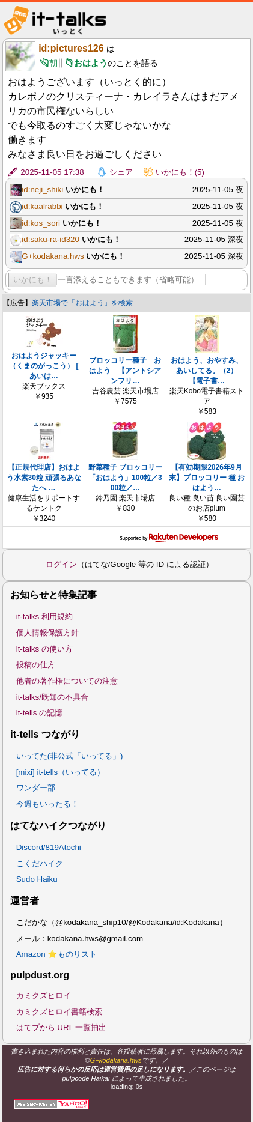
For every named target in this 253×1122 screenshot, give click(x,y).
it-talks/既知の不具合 (52, 697)
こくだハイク (39, 863)
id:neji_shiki (42, 189)
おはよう (91, 63)
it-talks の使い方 (44, 648)
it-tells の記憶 (39, 712)
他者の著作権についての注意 (67, 680)
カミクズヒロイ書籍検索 (59, 1011)
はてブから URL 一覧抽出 (61, 1027)
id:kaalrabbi (42, 206)
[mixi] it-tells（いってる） (60, 772)
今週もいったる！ (47, 803)
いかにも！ (32, 279)
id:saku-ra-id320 (50, 239)
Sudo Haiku (37, 879)
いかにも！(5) (180, 172)
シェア (121, 172)
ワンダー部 (35, 787)
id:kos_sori (41, 223)
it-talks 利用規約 (44, 616)
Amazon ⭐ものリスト (56, 954)
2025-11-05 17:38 (52, 172)
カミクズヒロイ (43, 995)
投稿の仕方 (35, 664)
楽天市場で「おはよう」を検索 (82, 303)
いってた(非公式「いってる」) (69, 755)
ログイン (61, 564)
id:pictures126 (70, 48)
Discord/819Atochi (48, 847)
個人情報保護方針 (47, 632)
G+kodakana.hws (53, 256)
